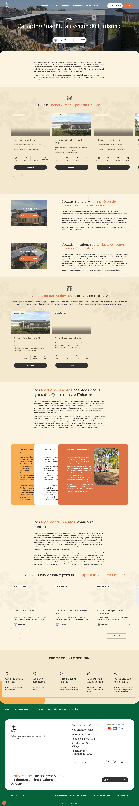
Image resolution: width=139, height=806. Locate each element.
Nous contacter (80, 762)
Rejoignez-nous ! (81, 734)
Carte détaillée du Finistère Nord (71, 612)
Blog (41, 709)
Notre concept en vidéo (78, 795)
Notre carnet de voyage (24, 709)
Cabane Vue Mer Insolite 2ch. (69, 141)
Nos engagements (82, 730)
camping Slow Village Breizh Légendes (51, 75)
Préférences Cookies (59, 795)
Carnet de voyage (82, 725)
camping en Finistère (54, 533)
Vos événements (92, 5)
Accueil (7, 709)
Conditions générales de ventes (102, 795)
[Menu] (129, 5)
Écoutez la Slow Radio (84, 739)
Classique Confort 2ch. (110, 140)
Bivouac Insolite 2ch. (26, 140)
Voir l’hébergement (29, 216)
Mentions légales (122, 795)
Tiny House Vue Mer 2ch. (69, 338)
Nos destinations (47, 5)
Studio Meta (73, 803)
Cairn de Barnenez (25, 611)
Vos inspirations (78, 5)
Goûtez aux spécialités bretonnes (110, 612)
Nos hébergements (63, 5)
